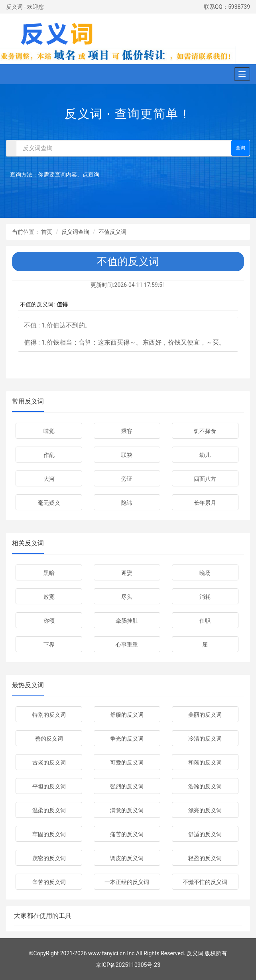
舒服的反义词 (127, 714)
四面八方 (205, 479)
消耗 (205, 597)
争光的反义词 (127, 738)
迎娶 (126, 573)
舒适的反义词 (205, 834)
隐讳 (126, 503)
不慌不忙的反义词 (205, 882)
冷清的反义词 (205, 738)
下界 (49, 644)
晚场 (205, 573)
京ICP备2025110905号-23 (128, 965)
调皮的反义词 (127, 858)
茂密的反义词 (49, 858)
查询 (240, 148)
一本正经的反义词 (126, 882)
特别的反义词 (49, 714)
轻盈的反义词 (205, 858)
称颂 (49, 620)
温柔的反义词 (49, 810)
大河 (49, 479)
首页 (46, 232)
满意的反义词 (127, 810)
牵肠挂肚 (127, 620)
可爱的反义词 (127, 762)
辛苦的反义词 (49, 882)
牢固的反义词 (49, 834)
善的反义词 (49, 738)
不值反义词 (112, 232)
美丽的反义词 (205, 714)
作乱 (49, 455)
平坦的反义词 (49, 786)
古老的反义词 (49, 762)
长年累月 (205, 503)
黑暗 (49, 573)
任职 (205, 620)
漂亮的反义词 (205, 810)
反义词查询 (75, 232)
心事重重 (127, 644)
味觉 (49, 431)
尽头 (126, 597)
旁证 (126, 479)
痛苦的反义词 (127, 834)
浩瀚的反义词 (205, 786)
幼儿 (205, 455)
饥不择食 (205, 431)
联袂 (126, 455)
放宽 (49, 597)
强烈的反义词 (127, 786)
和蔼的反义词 (205, 762)
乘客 (126, 431)
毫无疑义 (49, 503)
